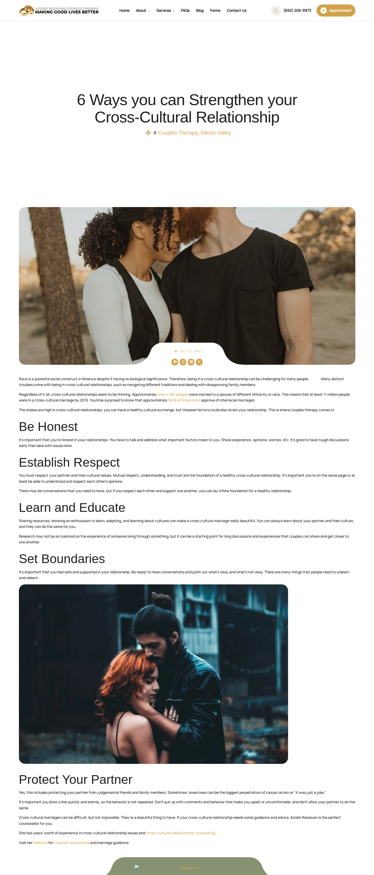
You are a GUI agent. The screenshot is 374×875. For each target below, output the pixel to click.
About (143, 10)
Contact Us (236, 10)
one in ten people (171, 394)
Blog (199, 10)
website (40, 842)
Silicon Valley (215, 133)
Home (124, 10)
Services (165, 10)
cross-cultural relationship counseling (177, 832)
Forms (215, 10)
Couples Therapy (177, 133)
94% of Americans (183, 400)
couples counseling (69, 842)
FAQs (185, 10)
